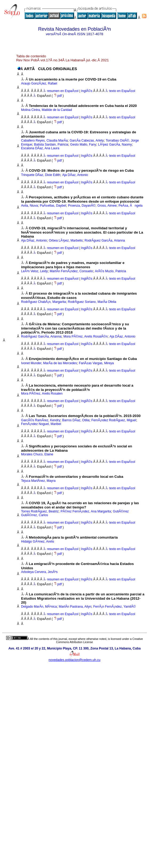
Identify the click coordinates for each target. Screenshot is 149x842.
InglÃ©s (86, 91)
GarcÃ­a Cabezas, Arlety (87, 140)
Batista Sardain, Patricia (51, 144)
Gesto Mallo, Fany (83, 144)
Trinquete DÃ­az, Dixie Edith (40, 175)
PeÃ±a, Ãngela (131, 205)
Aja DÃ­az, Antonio (75, 175)
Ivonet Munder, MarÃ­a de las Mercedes (49, 363)
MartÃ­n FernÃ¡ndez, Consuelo (71, 271)
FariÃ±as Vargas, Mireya (96, 363)
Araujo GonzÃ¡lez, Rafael (39, 83)
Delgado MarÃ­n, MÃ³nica (39, 606)
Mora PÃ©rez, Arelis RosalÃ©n (85, 336)
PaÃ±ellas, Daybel (53, 205)
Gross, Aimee (106, 205)
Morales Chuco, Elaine (37, 454)
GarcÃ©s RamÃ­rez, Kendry (40, 420)
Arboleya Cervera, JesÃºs (39, 572)
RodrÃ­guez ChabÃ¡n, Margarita (43, 302)
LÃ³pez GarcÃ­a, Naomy (115, 144)
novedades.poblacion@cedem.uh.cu (74, 660)
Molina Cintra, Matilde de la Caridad (46, 110)
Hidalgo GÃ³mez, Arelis (37, 541)
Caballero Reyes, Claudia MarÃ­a (44, 140)
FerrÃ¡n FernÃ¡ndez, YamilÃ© (114, 606)
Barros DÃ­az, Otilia (75, 420)
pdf (58, 96)
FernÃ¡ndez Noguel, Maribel (41, 424)
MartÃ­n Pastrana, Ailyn (75, 606)
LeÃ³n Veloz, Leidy (34, 271)
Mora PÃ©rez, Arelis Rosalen (42, 393)
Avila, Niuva (29, 205)
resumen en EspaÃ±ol (62, 91)
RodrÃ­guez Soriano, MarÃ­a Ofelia (92, 302)
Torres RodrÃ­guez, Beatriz (40, 511)
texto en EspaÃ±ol (122, 91)
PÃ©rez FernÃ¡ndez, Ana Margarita (86, 511)
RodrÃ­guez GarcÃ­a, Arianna (104, 240)
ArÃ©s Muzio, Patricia (110, 271)
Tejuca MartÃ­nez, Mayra (38, 481)
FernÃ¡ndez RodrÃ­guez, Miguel (113, 420)
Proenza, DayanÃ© (81, 205)
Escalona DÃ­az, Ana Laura (40, 148)
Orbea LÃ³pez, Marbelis (66, 240)
